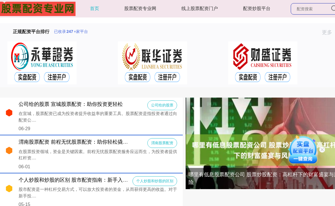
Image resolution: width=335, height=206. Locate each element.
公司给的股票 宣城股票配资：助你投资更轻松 (71, 104)
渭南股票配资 (162, 143)
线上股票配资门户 (199, 8)
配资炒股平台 (256, 8)
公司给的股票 (162, 105)
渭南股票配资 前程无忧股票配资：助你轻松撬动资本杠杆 (84, 142)
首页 (94, 8)
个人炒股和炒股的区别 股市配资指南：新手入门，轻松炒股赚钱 (91, 180)
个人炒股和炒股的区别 (154, 181)
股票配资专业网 (140, 8)
